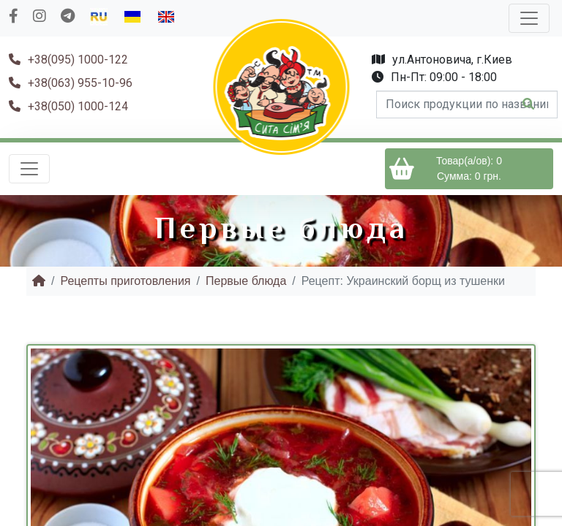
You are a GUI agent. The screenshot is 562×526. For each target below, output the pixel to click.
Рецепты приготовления (125, 281)
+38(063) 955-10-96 (70, 83)
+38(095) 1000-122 (68, 59)
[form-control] (467, 104)
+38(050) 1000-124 (68, 106)
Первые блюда (246, 281)
